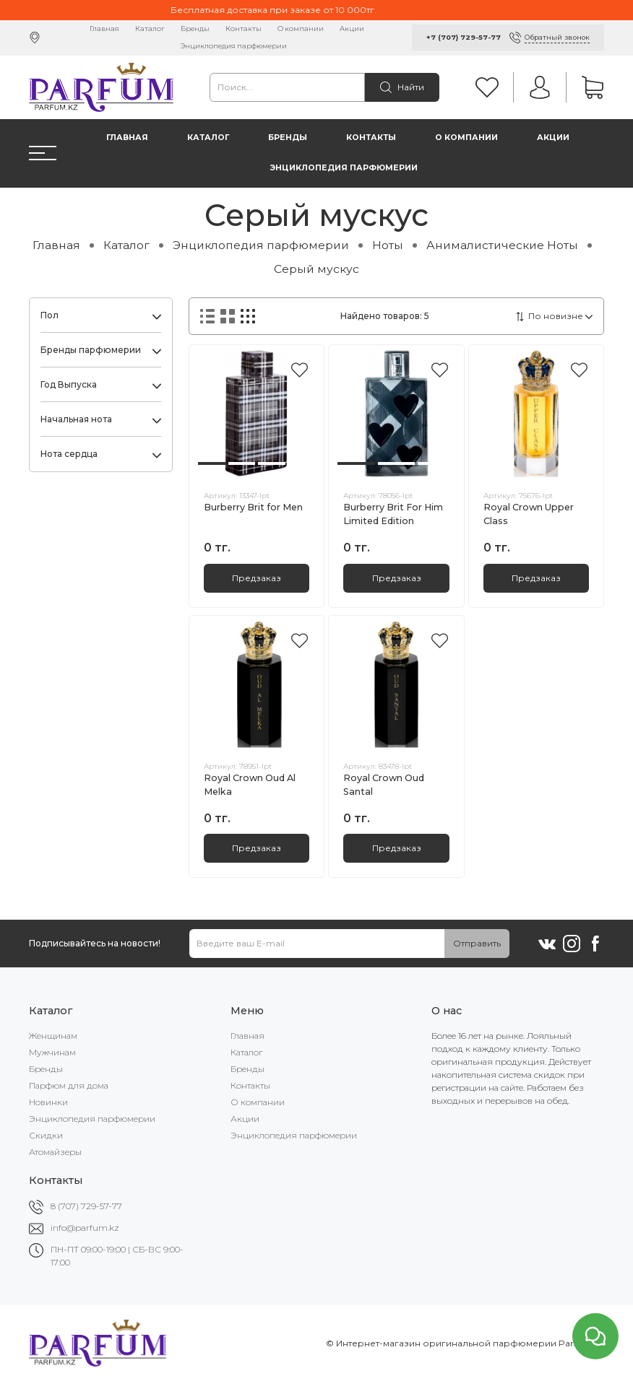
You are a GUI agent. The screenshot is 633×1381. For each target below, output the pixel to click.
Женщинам (53, 1035)
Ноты (387, 245)
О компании (300, 28)
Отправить (477, 943)
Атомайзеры (55, 1151)
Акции (352, 28)
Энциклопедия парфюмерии (234, 46)
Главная (104, 28)
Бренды (195, 28)
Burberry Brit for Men (253, 507)
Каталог (150, 28)
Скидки (46, 1135)
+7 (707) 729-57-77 (463, 37)
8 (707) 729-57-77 (86, 1206)
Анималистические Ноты (502, 245)
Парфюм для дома (68, 1085)
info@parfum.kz (85, 1227)
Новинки (48, 1102)
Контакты (243, 28)
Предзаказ (256, 577)
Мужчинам (52, 1052)
